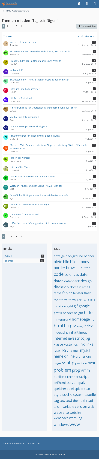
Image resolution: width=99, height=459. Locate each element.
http (68, 326)
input (83, 332)
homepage (81, 319)
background (74, 256)
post (91, 362)
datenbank (72, 281)
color (68, 274)
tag (56, 400)
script (84, 376)
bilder (75, 261)
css (76, 274)
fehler (67, 292)
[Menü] (95, 4)
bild (66, 261)
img (80, 326)
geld (70, 306)
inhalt (73, 332)
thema (77, 401)
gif (76, 305)
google (84, 305)
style (58, 394)
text (69, 400)
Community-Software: (49, 454)
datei (84, 274)
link (82, 344)
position (81, 363)
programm (81, 370)
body (85, 261)
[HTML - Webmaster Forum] (9, 4)
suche (67, 394)
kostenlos (71, 344)
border (59, 267)
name (58, 356)
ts (55, 406)
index (88, 325)
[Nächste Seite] (22, 26)
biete (58, 261)
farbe (57, 293)
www (74, 424)
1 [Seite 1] (3, 26)
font (57, 300)
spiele (79, 389)
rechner (72, 377)
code (59, 274)
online (69, 356)
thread (88, 401)
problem (62, 370)
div (66, 286)
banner (89, 256)
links (89, 344)
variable (68, 406)
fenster (78, 293)
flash (87, 293)
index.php (61, 332)
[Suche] (79, 4)
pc (64, 362)
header (68, 313)
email (86, 287)
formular (75, 300)
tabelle (90, 394)
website (75, 412)
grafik (58, 313)
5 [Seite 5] (16, 26)
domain (75, 287)
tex (62, 400)
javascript (76, 338)
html (58, 326)
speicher (60, 389)
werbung (75, 418)
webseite (61, 412)
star (87, 388)
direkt (58, 286)
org (88, 356)
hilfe (88, 312)
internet (60, 338)
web (91, 406)
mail (76, 350)
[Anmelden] (87, 4)
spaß (81, 383)
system (78, 395)
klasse (58, 344)
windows (61, 424)
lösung (67, 350)
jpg (87, 338)
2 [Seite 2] (7, 26)
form (64, 300)
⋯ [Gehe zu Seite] (12, 26)
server (71, 382)
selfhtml (60, 383)
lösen (58, 350)
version (81, 406)
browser (73, 267)
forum (88, 299)
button (85, 268)
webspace (61, 418)
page (57, 363)
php (70, 363)
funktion (60, 306)
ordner (80, 356)
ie (74, 325)
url (59, 406)
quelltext (60, 377)
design (86, 280)
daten (58, 280)
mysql (85, 350)
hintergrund (62, 319)
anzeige (59, 256)
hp (92, 319)
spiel (70, 389)
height (78, 313)
